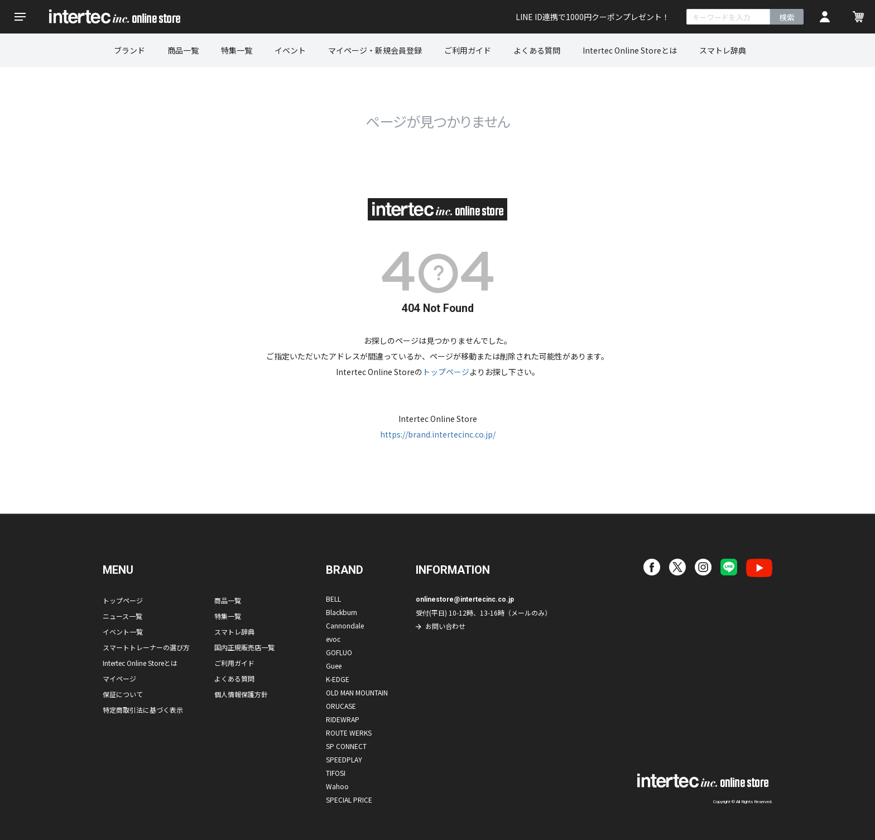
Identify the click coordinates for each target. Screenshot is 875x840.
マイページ (119, 678)
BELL (333, 598)
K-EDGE (337, 679)
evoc (333, 639)
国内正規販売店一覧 (244, 647)
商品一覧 (183, 50)
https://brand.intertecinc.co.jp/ (438, 434)
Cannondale (345, 625)
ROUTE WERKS (349, 732)
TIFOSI (335, 772)
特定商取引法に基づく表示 (143, 709)
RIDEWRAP (342, 719)
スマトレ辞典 (722, 50)
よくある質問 (536, 50)
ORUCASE (341, 706)
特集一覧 (236, 50)
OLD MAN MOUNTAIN (357, 692)
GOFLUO (339, 652)
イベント (290, 50)
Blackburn (341, 612)
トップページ (445, 371)
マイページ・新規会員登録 (375, 50)
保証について (123, 694)
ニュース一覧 (122, 616)
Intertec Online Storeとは (630, 50)
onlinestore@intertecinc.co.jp (465, 599)
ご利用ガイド (467, 50)
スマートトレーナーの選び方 (146, 647)
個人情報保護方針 (241, 694)
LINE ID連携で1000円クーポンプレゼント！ (593, 16)
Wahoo (337, 786)
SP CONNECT (346, 746)
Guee (334, 665)
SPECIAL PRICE (349, 799)
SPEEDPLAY (344, 759)
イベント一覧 (123, 631)
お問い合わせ (445, 626)
